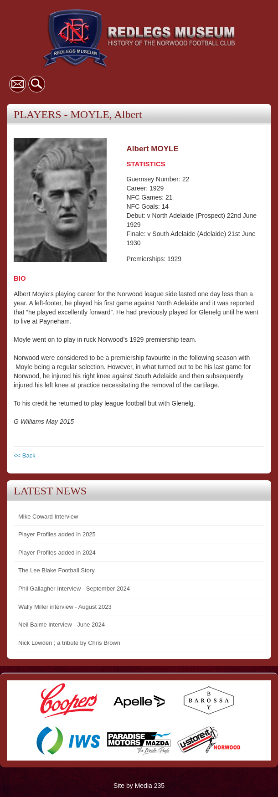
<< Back (25, 455)
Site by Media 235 (139, 785)
